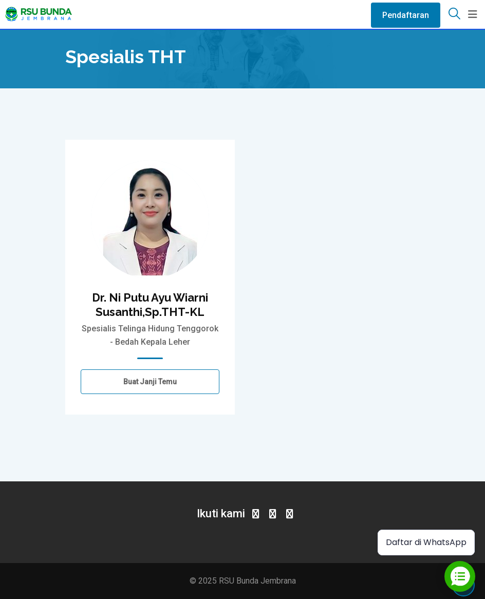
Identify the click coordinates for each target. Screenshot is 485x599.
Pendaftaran (405, 15)
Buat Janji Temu (150, 382)
